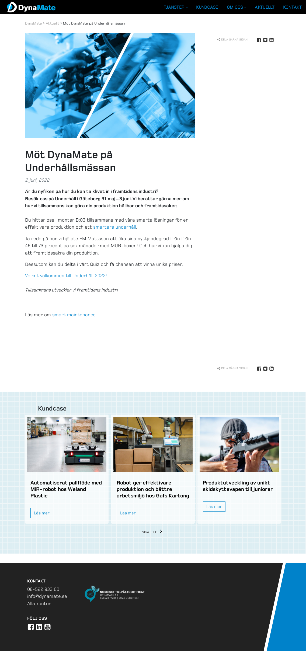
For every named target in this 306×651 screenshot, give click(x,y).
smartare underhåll (114, 227)
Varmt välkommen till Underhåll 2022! (66, 275)
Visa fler (153, 532)
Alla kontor (39, 603)
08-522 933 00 (43, 589)
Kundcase (207, 7)
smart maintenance (74, 314)
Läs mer (42, 513)
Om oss (236, 7)
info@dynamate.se (47, 596)
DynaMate (33, 23)
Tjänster (175, 7)
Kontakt (292, 7)
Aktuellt (264, 7)
